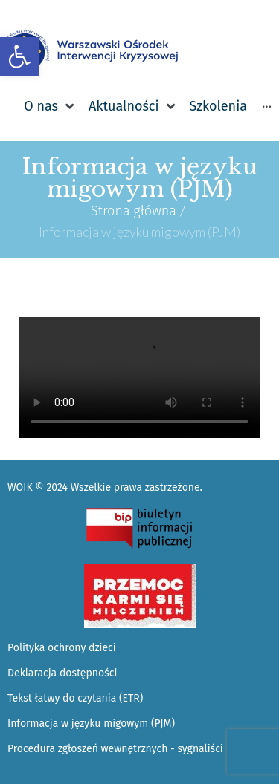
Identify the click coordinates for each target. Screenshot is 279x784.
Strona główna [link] (133, 211)
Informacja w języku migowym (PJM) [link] (91, 723)
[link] (19, 56)
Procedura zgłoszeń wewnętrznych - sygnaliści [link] (115, 748)
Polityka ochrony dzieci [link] (61, 647)
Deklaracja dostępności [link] (62, 673)
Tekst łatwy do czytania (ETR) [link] (75, 698)
